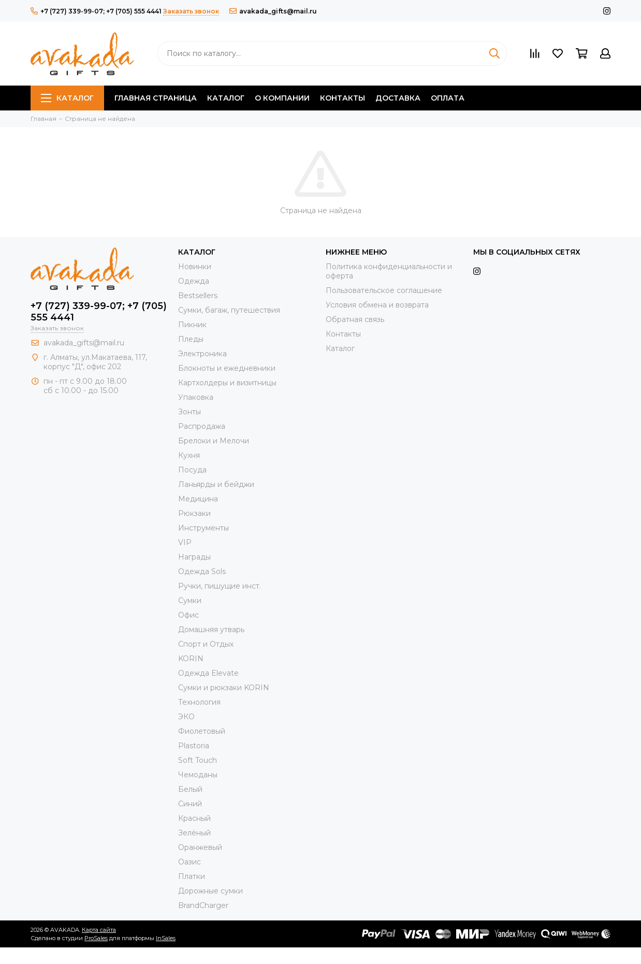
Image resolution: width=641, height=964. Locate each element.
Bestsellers (197, 295)
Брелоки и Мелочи (213, 440)
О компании (282, 98)
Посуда (192, 469)
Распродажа (201, 426)
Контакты (342, 98)
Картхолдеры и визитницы (227, 382)
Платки (191, 876)
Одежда (193, 281)
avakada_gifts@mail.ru (273, 11)
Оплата (447, 98)
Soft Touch (197, 760)
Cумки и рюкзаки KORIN (223, 687)
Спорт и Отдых (206, 644)
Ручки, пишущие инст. (219, 586)
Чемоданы (197, 774)
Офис (188, 615)
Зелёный (194, 832)
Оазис (189, 862)
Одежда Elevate (208, 673)
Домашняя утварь (211, 629)
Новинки (194, 266)
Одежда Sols (202, 571)
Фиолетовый (201, 731)
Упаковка (195, 397)
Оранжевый (200, 847)
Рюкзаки (194, 513)
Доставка (397, 98)
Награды (194, 557)
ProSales (96, 938)
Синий (190, 803)
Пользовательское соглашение (384, 290)
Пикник (192, 324)
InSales (166, 938)
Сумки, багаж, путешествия (229, 310)
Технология (199, 702)
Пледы (190, 339)
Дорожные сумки (210, 891)
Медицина (198, 499)
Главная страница (155, 98)
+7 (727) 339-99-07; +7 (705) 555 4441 (96, 11)
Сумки (189, 600)
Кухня (189, 455)
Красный (194, 818)
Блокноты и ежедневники (226, 368)
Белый (190, 789)
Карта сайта (99, 929)
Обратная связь (355, 319)
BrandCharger (203, 905)
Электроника (202, 353)
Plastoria (193, 745)
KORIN (190, 658)
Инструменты (203, 528)
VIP (185, 542)
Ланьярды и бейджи (216, 484)
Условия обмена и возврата (377, 305)
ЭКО (186, 716)
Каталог (67, 98)
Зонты (189, 411)
